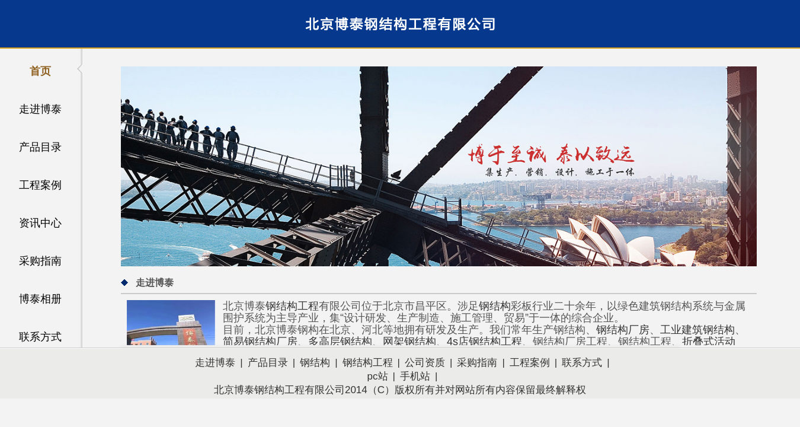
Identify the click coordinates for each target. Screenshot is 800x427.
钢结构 (495, 306)
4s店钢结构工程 (484, 342)
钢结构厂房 (622, 330)
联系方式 (40, 337)
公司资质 (425, 362)
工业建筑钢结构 (697, 330)
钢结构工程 (292, 306)
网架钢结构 (409, 342)
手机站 (415, 376)
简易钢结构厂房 (260, 342)
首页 (40, 71)
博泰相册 (40, 299)
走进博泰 (40, 109)
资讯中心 (40, 223)
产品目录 (40, 147)
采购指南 (40, 261)
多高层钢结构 (340, 342)
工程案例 (40, 185)
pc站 (377, 376)
